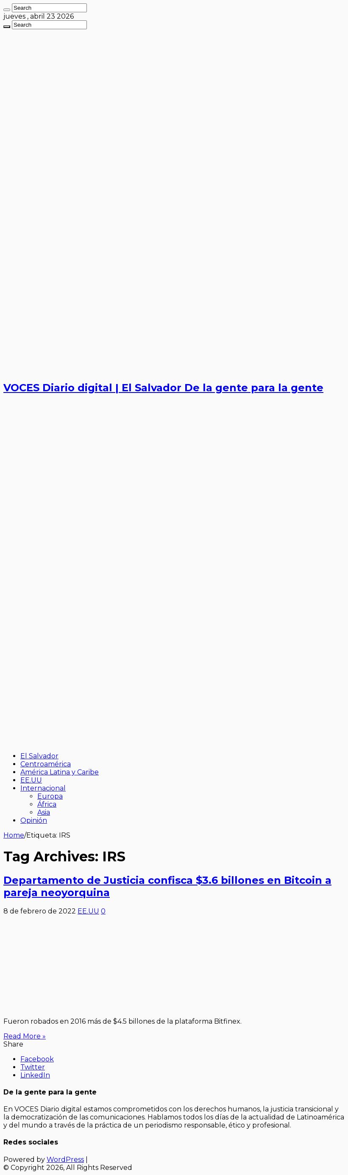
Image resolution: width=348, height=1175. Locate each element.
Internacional (43, 788)
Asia (43, 812)
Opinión (33, 820)
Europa (50, 796)
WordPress (65, 1160)
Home (13, 835)
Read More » (24, 1036)
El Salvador (39, 756)
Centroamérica (45, 764)
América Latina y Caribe (59, 772)
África (46, 804)
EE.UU (31, 780)
